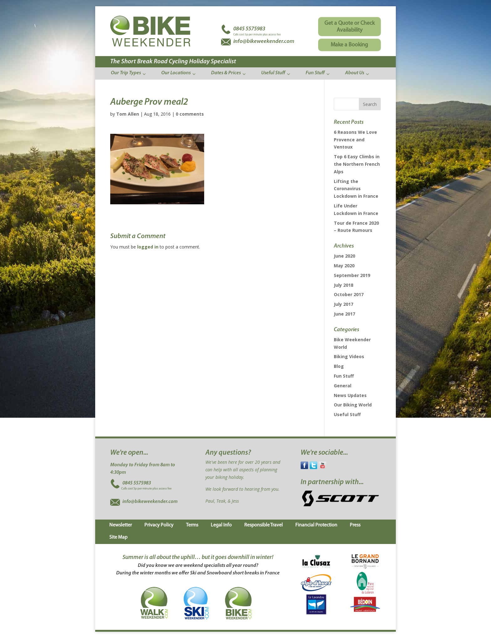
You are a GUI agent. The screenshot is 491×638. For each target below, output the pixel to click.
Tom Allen (127, 114)
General (342, 386)
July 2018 (343, 285)
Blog (339, 366)
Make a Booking (349, 45)
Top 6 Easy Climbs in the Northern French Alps (357, 164)
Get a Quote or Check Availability (349, 26)
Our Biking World (353, 405)
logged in (147, 247)
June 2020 (344, 256)
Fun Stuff (344, 376)
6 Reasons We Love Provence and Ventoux (355, 139)
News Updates (350, 395)
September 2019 (352, 275)
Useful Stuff (347, 414)
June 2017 (344, 314)
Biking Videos (349, 356)
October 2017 (349, 294)
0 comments (190, 114)
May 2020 (344, 266)
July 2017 (343, 304)
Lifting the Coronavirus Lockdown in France (356, 188)
